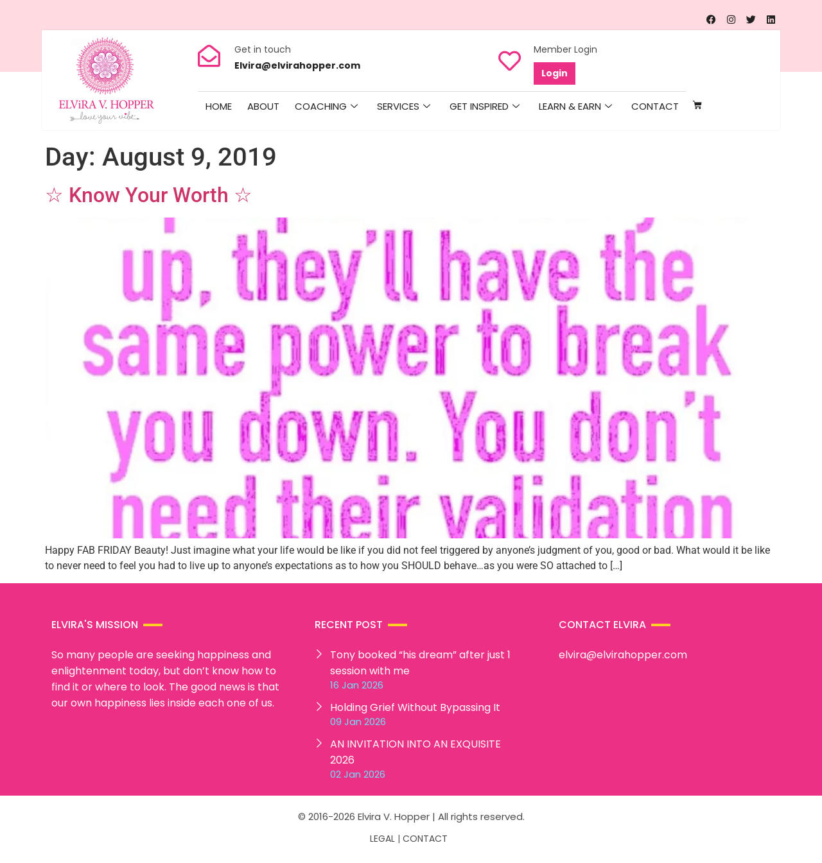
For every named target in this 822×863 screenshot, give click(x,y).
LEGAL (382, 838)
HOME (219, 106)
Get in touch (262, 49)
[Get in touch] (209, 55)
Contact (655, 106)
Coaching (326, 106)
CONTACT (425, 838)
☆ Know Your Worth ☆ (148, 195)
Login (554, 73)
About (263, 106)
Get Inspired (485, 106)
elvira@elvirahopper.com (623, 654)
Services (403, 106)
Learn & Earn (575, 106)
